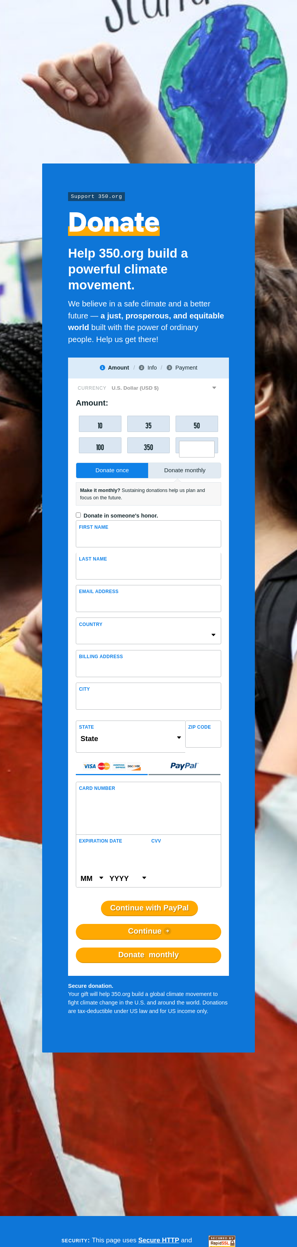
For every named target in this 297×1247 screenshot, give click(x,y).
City (84, 689)
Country (90, 624)
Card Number (97, 788)
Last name (93, 559)
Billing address (101, 656)
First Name (93, 527)
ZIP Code (199, 727)
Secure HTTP (158, 1240)
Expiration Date (100, 841)
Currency (92, 388)
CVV (156, 841)
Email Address (98, 591)
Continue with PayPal (149, 908)
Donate (148, 955)
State (86, 727)
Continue (145, 931)
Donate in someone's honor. (121, 516)
